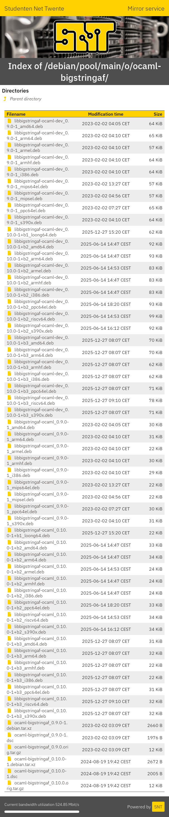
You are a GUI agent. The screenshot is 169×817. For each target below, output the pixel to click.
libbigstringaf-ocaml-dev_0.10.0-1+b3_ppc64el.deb (38, 388)
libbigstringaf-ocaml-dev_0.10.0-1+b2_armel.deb (38, 267)
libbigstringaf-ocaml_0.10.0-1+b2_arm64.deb (37, 557)
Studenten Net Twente (34, 8)
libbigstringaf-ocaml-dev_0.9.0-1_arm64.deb (38, 135)
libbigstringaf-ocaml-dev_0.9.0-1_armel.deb (38, 147)
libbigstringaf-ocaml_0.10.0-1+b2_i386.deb (37, 592)
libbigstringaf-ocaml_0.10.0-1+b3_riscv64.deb (37, 701)
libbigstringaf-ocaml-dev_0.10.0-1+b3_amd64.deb (38, 340)
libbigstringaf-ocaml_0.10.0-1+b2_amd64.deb (37, 545)
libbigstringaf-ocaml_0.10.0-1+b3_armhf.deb (37, 665)
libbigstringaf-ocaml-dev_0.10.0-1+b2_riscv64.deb (38, 316)
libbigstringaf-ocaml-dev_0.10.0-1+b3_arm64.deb (38, 352)
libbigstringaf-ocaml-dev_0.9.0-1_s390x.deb (38, 219)
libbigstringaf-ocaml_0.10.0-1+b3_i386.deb (37, 677)
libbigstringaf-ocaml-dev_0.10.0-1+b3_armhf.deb (38, 364)
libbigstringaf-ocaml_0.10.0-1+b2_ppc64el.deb (37, 604)
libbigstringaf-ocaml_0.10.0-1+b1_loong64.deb (37, 532)
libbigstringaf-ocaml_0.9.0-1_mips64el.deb (38, 484)
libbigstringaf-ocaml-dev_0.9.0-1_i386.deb (38, 171)
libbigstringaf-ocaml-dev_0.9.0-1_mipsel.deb (38, 195)
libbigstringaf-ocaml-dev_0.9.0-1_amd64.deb (38, 123)
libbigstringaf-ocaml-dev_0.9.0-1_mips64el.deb (38, 183)
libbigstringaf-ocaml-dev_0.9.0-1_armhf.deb (38, 159)
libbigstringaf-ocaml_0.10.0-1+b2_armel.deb (37, 568)
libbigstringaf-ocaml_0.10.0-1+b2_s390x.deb (37, 629)
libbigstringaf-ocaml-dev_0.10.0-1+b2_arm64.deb (38, 255)
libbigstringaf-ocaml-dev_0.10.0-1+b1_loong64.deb (38, 231)
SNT (158, 806)
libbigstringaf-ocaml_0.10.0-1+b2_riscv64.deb (37, 617)
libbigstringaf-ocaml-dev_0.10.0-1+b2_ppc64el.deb (38, 304)
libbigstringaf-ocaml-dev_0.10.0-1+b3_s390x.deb (38, 412)
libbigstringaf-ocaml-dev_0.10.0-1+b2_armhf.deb (38, 279)
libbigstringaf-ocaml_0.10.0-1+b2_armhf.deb (37, 580)
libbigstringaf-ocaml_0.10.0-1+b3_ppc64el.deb (37, 689)
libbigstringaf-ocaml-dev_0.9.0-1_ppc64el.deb (38, 207)
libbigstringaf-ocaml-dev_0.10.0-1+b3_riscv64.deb (38, 400)
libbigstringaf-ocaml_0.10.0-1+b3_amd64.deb (37, 641)
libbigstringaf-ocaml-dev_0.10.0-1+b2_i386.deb (38, 292)
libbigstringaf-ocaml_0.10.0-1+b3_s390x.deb (37, 713)
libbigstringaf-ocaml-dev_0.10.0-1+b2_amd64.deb (38, 243)
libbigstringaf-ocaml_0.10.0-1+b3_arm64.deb (37, 653)
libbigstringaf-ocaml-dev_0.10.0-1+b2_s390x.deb (38, 328)
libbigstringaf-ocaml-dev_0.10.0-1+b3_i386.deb (38, 376)
